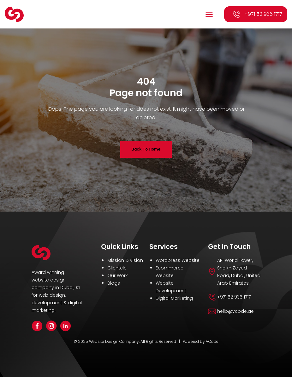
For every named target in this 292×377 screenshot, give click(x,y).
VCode (212, 341)
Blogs (113, 283)
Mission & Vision (125, 260)
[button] (210, 14)
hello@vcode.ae (235, 311)
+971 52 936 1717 (263, 14)
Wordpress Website (178, 260)
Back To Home (146, 149)
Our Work (117, 275)
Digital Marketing (174, 298)
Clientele (117, 268)
